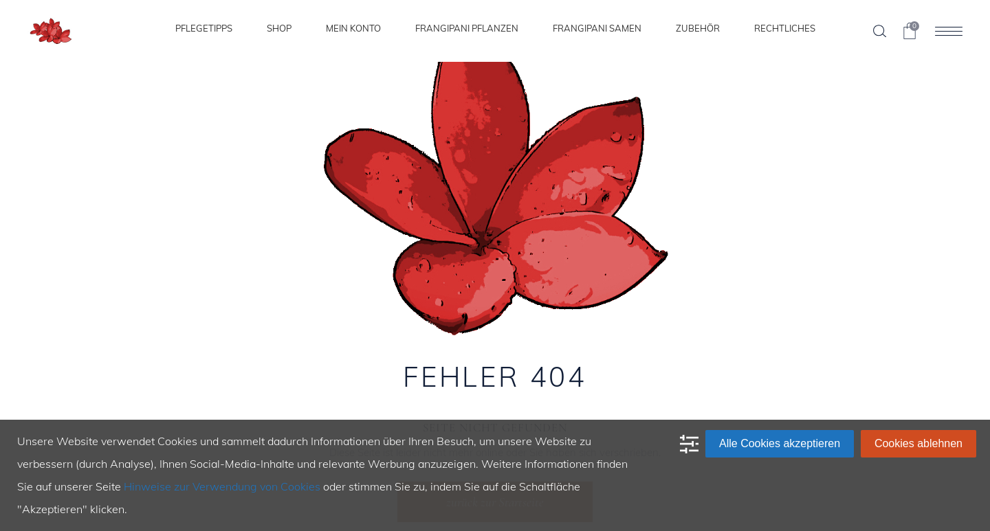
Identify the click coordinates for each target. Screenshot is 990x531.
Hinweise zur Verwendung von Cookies (222, 486)
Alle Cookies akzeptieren (779, 443)
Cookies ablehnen (918, 443)
